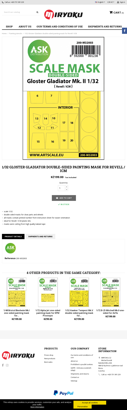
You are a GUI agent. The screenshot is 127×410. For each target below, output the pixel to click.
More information (37, 407)
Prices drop (48, 355)
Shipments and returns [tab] (40, 236)
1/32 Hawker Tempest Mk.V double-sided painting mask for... (79, 313)
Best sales (48, 362)
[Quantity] (61, 188)
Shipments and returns (105, 26)
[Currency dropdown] (111, 2)
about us (25, 26)
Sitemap (74, 381)
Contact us (75, 377)
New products (49, 358)
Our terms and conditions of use (60, 26)
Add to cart (64, 198)
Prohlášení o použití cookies (82, 364)
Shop (9, 26)
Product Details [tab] (13, 236)
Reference (10, 258)
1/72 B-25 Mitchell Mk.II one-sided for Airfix (110, 311)
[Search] (21, 12)
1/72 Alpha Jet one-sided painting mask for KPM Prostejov (47, 313)
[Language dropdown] (100, 2)
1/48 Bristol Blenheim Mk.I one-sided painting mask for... (17, 313)
